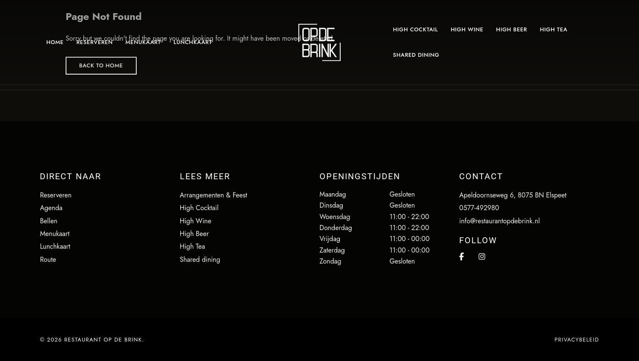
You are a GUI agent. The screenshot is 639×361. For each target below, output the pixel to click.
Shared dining (200, 259)
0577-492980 (479, 208)
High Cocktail (199, 208)
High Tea (192, 246)
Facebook (461, 257)
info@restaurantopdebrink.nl (499, 221)
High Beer (194, 234)
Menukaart (54, 234)
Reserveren (56, 195)
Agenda (51, 208)
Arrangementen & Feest (213, 195)
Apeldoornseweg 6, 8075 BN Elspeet (512, 195)
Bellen (48, 221)
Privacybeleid (576, 340)
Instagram (482, 257)
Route (48, 259)
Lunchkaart (55, 246)
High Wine (196, 221)
